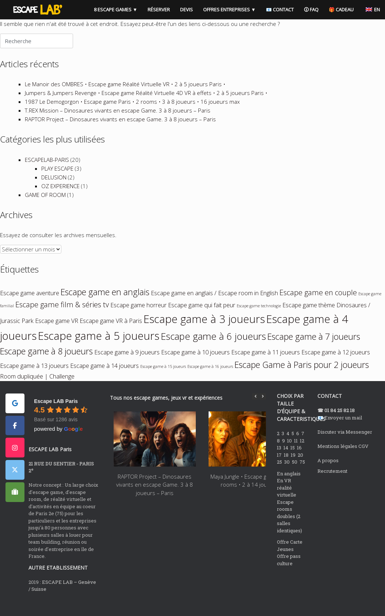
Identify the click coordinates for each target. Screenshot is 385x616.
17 (280, 467)
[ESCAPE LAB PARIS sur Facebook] (14, 438)
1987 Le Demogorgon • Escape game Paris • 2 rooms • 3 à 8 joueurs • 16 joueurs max (132, 113)
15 (293, 459)
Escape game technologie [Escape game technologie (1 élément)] (259, 317)
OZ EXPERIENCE (60, 198)
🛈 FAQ (306, 7)
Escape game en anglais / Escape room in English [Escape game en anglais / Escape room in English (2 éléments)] (214, 305)
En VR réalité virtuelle (286, 499)
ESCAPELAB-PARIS (47, 171)
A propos (328, 472)
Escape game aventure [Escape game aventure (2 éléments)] (29, 305)
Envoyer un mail (343, 429)
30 (287, 474)
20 (301, 467)
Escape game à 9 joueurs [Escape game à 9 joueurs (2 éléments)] (127, 364)
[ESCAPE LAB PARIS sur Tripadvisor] (14, 504)
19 (294, 467)
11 (296, 452)
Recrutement (332, 483)
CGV (363, 458)
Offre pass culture (289, 572)
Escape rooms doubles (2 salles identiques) (289, 528)
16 (300, 459)
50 (295, 474)
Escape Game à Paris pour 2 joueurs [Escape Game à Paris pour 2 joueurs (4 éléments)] (302, 377)
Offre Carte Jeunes (289, 557)
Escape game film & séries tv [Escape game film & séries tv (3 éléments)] (62, 317)
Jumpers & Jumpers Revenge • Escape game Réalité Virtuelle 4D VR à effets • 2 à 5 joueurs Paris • (146, 105)
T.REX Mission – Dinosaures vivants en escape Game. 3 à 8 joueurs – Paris (117, 122)
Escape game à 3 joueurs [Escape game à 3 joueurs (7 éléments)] (204, 331)
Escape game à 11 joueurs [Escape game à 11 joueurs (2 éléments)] (265, 364)
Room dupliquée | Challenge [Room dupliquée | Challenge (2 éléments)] (37, 388)
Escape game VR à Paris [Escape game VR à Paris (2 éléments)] (111, 333)
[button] (262, 408)
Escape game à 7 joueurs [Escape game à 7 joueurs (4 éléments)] (313, 348)
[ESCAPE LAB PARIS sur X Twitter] (14, 482)
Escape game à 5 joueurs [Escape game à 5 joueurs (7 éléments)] (98, 348)
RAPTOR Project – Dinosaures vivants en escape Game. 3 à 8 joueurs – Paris (120, 131)
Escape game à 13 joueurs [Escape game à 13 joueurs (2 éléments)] (34, 378)
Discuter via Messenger (344, 444)
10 (290, 452)
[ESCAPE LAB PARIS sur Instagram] (14, 459)
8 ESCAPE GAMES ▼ (111, 7)
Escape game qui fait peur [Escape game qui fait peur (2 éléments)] (201, 317)
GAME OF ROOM (45, 206)
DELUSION (53, 189)
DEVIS (181, 7)
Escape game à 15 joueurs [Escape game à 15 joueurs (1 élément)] (163, 378)
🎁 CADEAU (336, 7)
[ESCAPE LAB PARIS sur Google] (14, 415)
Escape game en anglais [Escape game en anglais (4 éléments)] (105, 304)
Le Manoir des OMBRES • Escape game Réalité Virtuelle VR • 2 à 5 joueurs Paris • (125, 96)
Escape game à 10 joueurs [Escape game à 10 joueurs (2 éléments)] (195, 364)
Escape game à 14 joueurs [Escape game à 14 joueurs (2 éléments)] (104, 378)
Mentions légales (337, 458)
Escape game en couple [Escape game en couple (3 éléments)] (318, 304)
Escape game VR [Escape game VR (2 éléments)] (56, 333)
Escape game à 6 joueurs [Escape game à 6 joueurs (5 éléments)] (213, 348)
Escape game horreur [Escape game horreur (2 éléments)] (138, 317)
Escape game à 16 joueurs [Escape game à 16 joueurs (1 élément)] (210, 378)
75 (303, 474)
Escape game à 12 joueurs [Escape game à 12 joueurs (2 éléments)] (335, 364)
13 (279, 459)
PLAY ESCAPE (57, 180)
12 (302, 452)
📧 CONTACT (275, 7)
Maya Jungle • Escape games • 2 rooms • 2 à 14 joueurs (249, 493)
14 (286, 459)
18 (287, 467)
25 (280, 474)
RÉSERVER (154, 7)
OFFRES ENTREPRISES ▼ (224, 7)
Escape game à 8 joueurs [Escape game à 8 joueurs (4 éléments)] (46, 363)
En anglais (289, 485)
